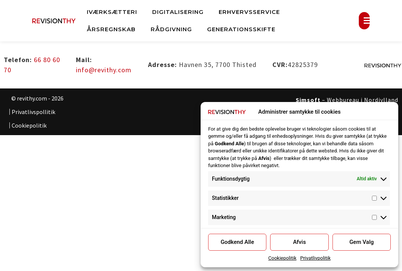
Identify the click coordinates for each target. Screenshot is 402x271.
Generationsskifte (241, 29)
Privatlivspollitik (33, 112)
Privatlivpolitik (315, 258)
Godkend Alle (237, 242)
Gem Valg (361, 242)
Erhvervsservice (249, 11)
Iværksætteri (112, 11)
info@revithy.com (103, 69)
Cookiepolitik (282, 258)
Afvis (299, 242)
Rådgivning (171, 29)
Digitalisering (178, 11)
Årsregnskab (111, 29)
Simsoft (308, 100)
